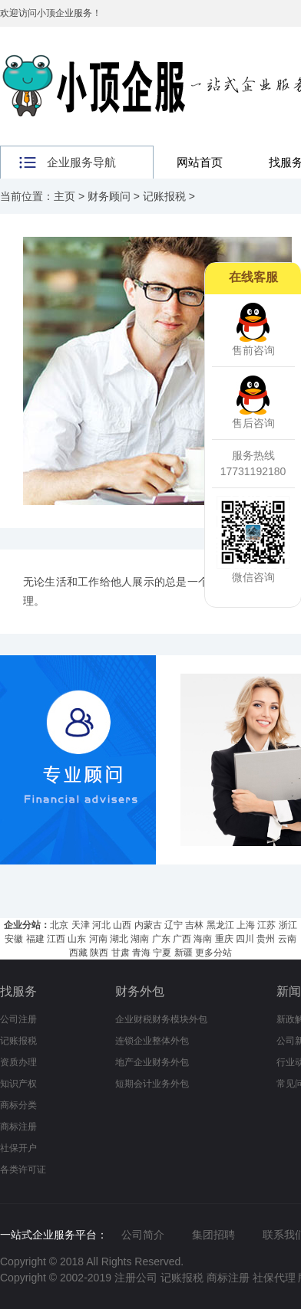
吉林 (194, 925)
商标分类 (18, 1105)
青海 (141, 952)
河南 (98, 938)
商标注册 (18, 1126)
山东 (77, 938)
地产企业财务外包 (152, 1062)
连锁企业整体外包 (152, 1040)
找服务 (18, 991)
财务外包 (139, 991)
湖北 (119, 938)
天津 (80, 925)
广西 (182, 938)
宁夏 (162, 952)
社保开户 (18, 1148)
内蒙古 (148, 925)
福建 (35, 938)
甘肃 (120, 952)
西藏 (78, 952)
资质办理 (18, 1062)
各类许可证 (23, 1169)
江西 (56, 938)
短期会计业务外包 (152, 1083)
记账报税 (164, 196)
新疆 (183, 952)
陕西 (99, 952)
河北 (101, 925)
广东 (161, 938)
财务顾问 (109, 196)
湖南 (140, 938)
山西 (122, 925)
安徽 (14, 938)
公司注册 (18, 1019)
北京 (59, 925)
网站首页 (200, 162)
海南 (203, 938)
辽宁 (173, 925)
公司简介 (142, 1235)
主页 (64, 196)
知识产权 (18, 1083)
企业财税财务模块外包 (161, 1019)
